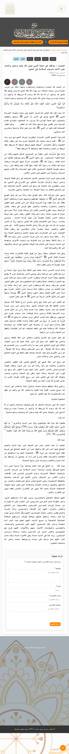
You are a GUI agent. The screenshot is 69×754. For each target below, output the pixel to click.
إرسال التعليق (55, 624)
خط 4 (30, 59)
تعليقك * (57, 568)
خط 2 (45, 59)
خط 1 (53, 59)
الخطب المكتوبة (55, 50)
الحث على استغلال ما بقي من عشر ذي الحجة (30, 42)
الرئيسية (64, 50)
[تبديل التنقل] (61, 9)
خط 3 (37, 59)
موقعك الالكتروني (55, 605)
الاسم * (58, 586)
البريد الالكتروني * (55, 596)
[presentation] (40, 616)
